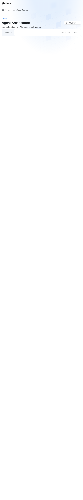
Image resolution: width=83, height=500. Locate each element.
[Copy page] (71, 23)
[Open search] (76, 3)
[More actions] (80, 3)
